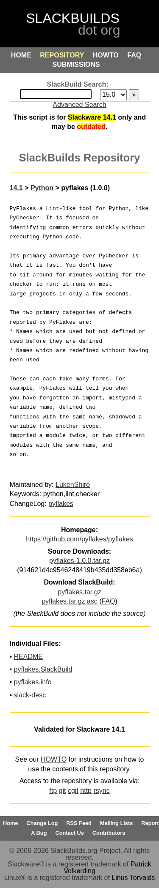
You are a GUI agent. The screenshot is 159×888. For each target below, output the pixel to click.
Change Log (42, 823)
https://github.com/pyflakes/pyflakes (79, 539)
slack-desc (30, 695)
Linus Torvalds (133, 877)
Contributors (108, 833)
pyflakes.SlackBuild (43, 669)
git (62, 790)
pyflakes (60, 503)
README (28, 656)
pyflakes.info (33, 682)
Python (42, 187)
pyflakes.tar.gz (79, 592)
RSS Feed (79, 823)
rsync (101, 790)
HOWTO (54, 759)
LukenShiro (73, 484)
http (86, 790)
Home (10, 823)
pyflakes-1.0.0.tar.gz (79, 560)
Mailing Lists (116, 823)
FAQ (108, 601)
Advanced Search (79, 104)
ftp (53, 790)
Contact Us (69, 833)
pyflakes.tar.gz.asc (70, 601)
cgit (73, 790)
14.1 (16, 187)
